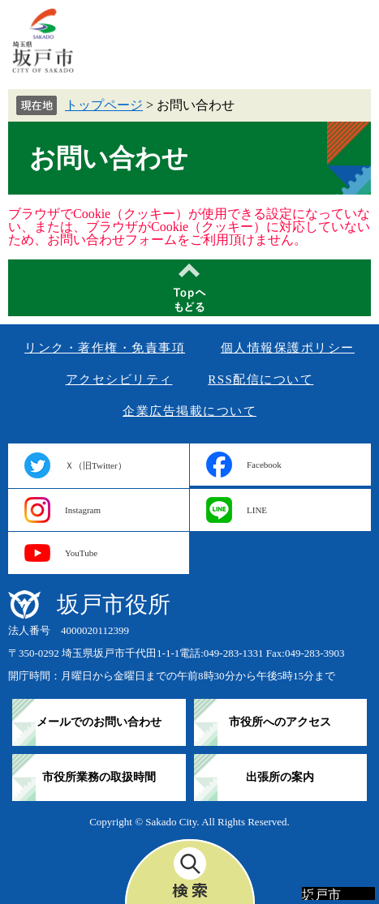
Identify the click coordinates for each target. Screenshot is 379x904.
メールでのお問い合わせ (99, 722)
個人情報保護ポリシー (288, 347)
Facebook (264, 464)
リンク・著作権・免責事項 (104, 347)
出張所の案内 (280, 777)
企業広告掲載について (189, 411)
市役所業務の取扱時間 (99, 777)
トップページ (104, 105)
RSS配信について (260, 379)
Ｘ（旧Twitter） (96, 465)
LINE (257, 510)
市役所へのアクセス (280, 722)
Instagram (83, 510)
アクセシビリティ (119, 379)
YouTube (81, 553)
